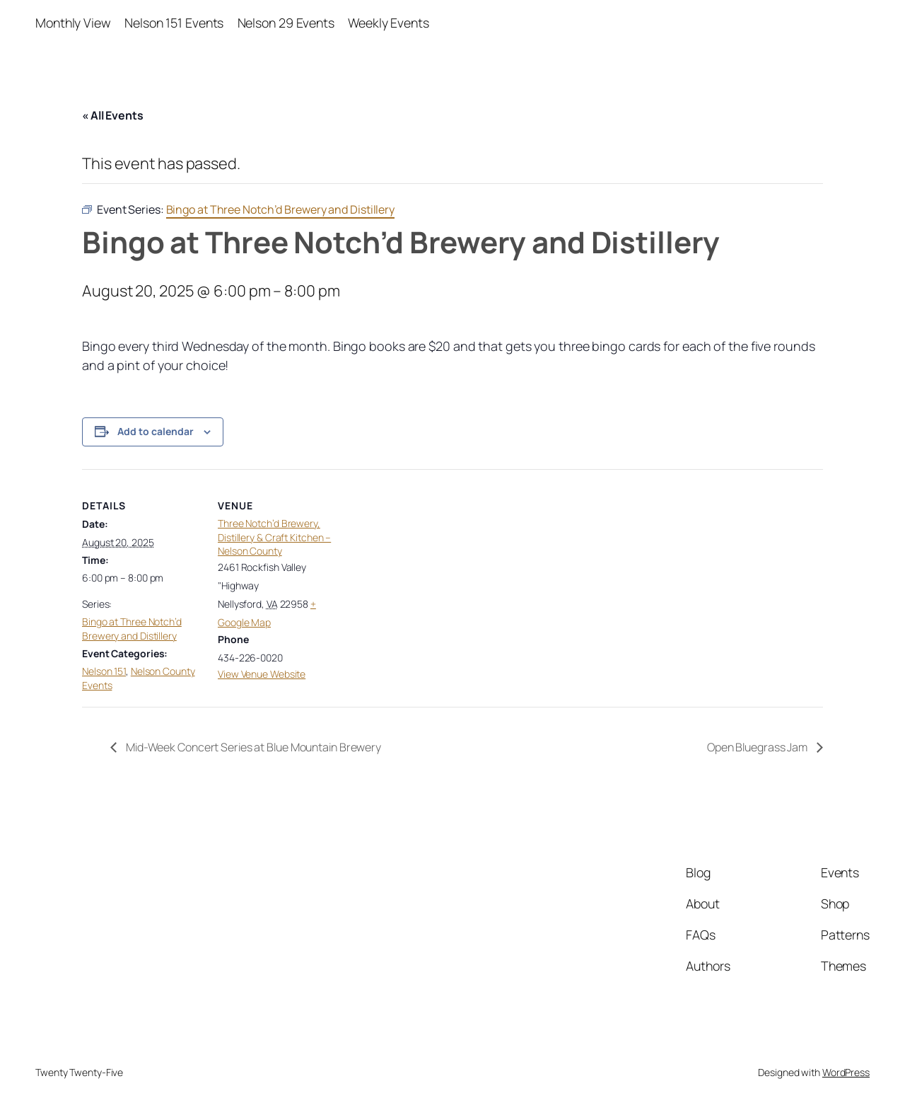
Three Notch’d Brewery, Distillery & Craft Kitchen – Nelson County (274, 537)
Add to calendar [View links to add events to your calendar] (155, 431)
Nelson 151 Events (173, 22)
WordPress (846, 1072)
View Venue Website (261, 674)
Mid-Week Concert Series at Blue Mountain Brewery (252, 747)
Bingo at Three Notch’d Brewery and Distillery (132, 628)
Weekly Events (388, 22)
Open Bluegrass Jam (758, 747)
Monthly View (73, 22)
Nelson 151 (104, 671)
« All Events (113, 115)
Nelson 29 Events (286, 22)
